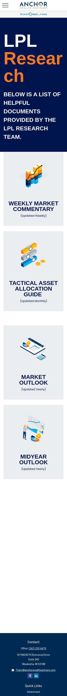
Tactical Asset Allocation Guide (33, 291)
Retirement (33, 692)
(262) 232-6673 (37, 648)
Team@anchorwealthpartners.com (34, 670)
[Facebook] (30, 675)
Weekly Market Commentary (33, 209)
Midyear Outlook (33, 462)
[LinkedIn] (36, 675)
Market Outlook (33, 383)
